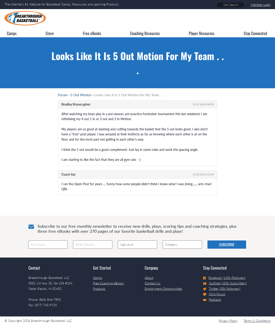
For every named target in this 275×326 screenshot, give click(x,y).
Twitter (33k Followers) (221, 289)
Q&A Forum (214, 294)
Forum (62, 95)
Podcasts (212, 299)
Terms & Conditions (257, 321)
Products (99, 289)
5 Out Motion (81, 95)
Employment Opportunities (163, 289)
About (149, 278)
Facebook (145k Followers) (224, 278)
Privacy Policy (228, 321)
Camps (97, 278)
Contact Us (152, 283)
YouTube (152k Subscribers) (225, 283)
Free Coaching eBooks (108, 283)
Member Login (261, 5)
